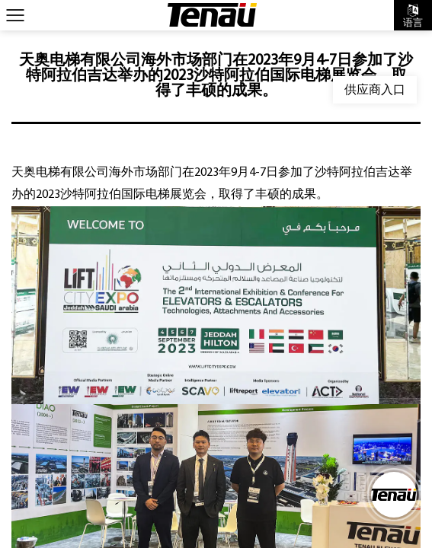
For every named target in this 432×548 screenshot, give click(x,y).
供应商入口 (374, 89)
